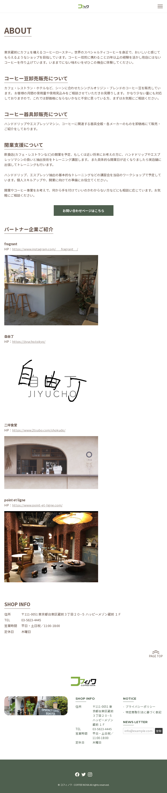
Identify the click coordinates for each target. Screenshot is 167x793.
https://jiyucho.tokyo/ (28, 341)
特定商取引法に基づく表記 (143, 712)
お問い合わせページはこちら (83, 210)
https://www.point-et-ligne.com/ (37, 505)
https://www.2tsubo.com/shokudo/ (38, 430)
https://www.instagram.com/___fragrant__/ (45, 249)
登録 (158, 731)
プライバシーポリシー (140, 706)
